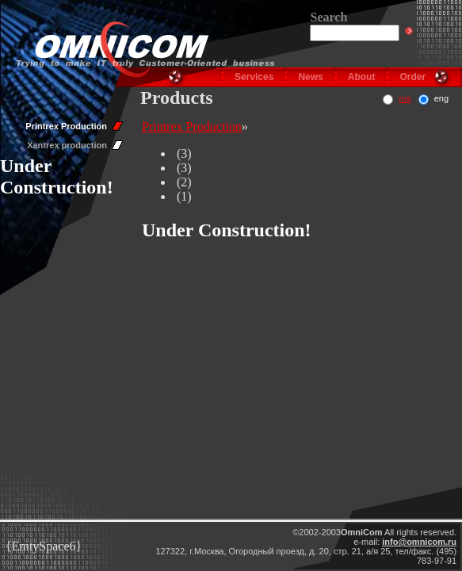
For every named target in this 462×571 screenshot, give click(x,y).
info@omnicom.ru (419, 541)
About (362, 76)
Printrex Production (66, 126)
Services (254, 76)
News (310, 76)
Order (412, 76)
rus (404, 98)
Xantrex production (67, 145)
